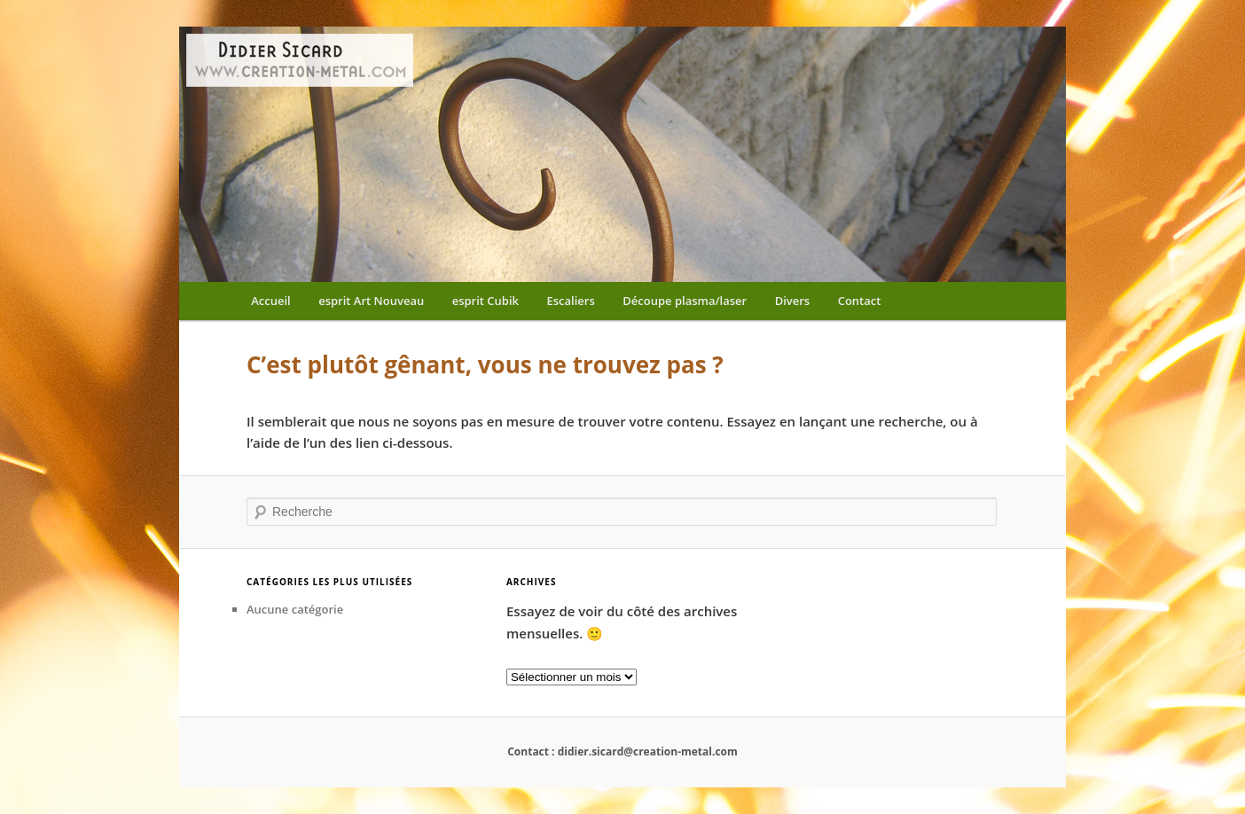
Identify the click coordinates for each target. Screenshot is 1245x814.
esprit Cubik (485, 301)
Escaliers (571, 301)
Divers (792, 301)
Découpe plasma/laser (684, 301)
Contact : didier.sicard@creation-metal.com (622, 751)
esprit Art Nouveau (371, 301)
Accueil (271, 301)
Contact (859, 301)
